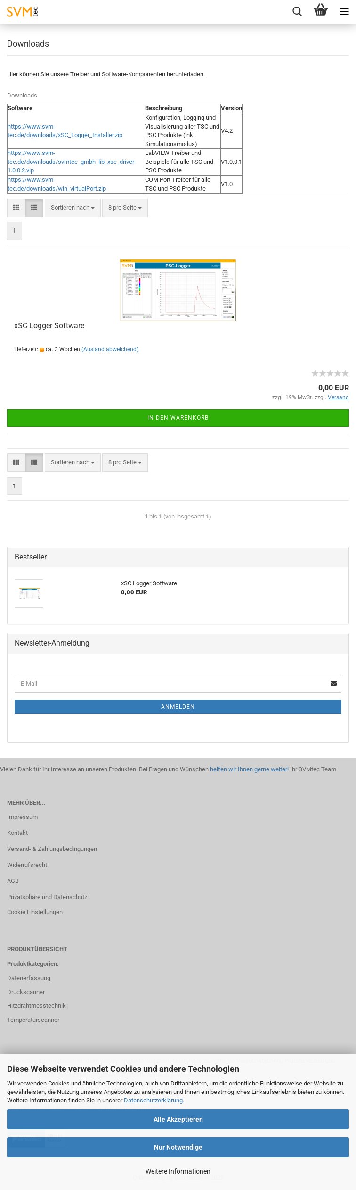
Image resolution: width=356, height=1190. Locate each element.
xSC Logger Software (49, 325)
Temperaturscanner (33, 1019)
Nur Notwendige (178, 1147)
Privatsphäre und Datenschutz (47, 896)
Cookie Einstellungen (35, 911)
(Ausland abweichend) (109, 349)
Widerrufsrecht (27, 864)
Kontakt (17, 832)
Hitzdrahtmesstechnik (36, 1005)
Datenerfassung (28, 977)
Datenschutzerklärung (153, 1100)
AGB (13, 880)
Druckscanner (26, 992)
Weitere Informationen (178, 1171)
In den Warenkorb (178, 417)
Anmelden (178, 707)
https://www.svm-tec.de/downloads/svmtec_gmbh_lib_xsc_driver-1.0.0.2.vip (72, 161)
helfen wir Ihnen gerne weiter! (249, 769)
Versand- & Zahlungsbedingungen (52, 848)
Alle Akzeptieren (178, 1119)
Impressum (22, 816)
